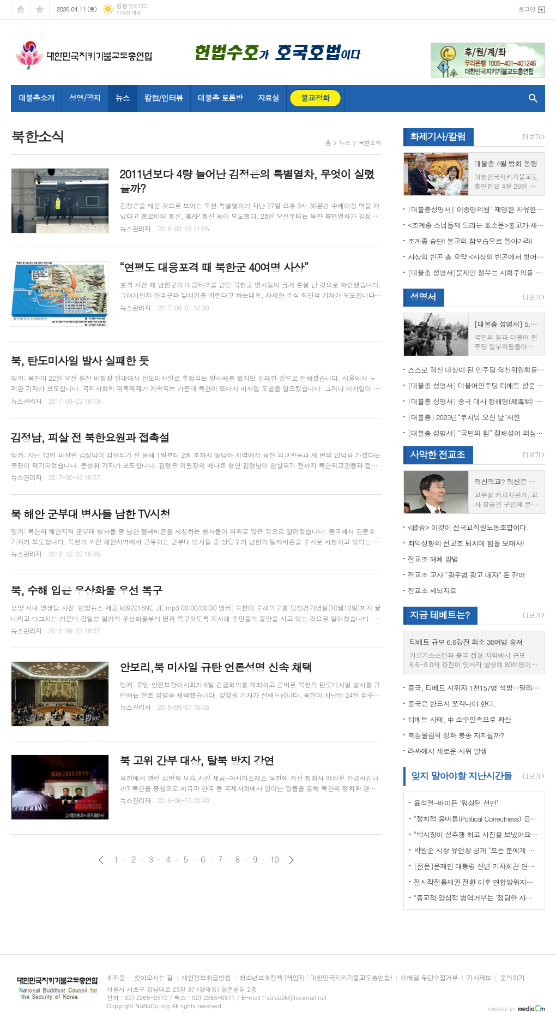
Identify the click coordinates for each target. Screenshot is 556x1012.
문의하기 (512, 978)
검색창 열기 (531, 98)
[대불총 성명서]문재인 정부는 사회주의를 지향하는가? (476, 272)
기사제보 (479, 978)
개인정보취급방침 (206, 978)
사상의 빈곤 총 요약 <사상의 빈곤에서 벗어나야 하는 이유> (476, 256)
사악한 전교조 (437, 454)
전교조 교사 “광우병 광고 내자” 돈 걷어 (466, 575)
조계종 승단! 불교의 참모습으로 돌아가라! (470, 241)
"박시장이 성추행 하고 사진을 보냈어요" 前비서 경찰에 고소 (476, 834)
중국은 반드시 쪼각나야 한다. (451, 703)
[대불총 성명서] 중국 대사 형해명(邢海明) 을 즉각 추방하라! (476, 401)
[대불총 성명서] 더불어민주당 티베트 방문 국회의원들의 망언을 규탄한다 (476, 385)
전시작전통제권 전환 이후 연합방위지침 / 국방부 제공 (476, 882)
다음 (291, 860)
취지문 (116, 978)
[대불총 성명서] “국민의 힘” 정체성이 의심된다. (476, 433)
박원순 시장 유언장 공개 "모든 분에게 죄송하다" (476, 850)
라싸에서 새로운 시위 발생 (447, 751)
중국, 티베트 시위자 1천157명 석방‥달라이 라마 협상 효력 (476, 687)
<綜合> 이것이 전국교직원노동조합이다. (468, 527)
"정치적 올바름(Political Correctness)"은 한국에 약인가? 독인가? (476, 818)
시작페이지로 (20, 9)
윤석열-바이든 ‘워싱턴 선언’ (456, 803)
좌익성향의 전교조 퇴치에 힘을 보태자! (466, 543)
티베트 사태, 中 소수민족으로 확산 (459, 719)
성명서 (423, 296)
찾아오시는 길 (153, 978)
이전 (101, 860)
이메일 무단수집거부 (429, 978)
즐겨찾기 (40, 9)
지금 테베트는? (439, 614)
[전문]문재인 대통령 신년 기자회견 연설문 (476, 866)
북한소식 (370, 143)
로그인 (526, 9)
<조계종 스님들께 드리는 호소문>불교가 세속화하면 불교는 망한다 (476, 225)
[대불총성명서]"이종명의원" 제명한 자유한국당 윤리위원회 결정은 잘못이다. (476, 209)
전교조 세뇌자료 (432, 590)
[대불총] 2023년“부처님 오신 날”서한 (464, 417)
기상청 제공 (128, 12)
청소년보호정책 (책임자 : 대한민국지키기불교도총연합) (315, 978)
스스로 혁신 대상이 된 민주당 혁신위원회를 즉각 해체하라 (476, 369)
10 (274, 859)
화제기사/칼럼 (438, 136)
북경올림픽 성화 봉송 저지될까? (456, 735)
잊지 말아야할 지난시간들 (461, 775)
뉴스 (344, 143)
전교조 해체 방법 (433, 559)
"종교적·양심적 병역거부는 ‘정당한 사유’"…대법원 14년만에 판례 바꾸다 (476, 898)
